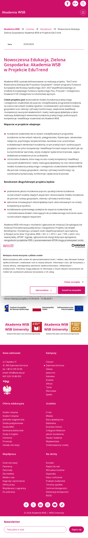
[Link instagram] (47, 504)
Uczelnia (33, 29)
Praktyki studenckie (55, 481)
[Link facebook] (26, 504)
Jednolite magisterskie (13, 419)
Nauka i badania (54, 437)
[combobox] (75, 3)
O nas (49, 412)
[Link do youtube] (54, 504)
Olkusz (49, 383)
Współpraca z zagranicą (14, 488)
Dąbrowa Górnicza (55, 365)
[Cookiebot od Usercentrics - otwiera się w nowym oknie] (73, 246)
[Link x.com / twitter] (33, 504)
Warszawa (51, 390)
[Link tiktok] (62, 504)
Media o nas (8, 477)
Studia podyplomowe (13, 423)
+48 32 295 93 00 (14, 369)
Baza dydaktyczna (54, 419)
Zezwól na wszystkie (71, 290)
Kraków (49, 380)
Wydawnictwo (52, 441)
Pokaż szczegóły (72, 282)
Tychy (49, 387)
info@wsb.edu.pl (17, 372)
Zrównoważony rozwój (57, 445)
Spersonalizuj (44, 290)
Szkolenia (7, 437)
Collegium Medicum (55, 430)
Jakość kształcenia (55, 434)
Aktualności (49, 29)
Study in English (10, 434)
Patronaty (7, 470)
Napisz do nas (53, 466)
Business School (54, 426)
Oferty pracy (9, 484)
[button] (67, 3)
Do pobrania (9, 491)
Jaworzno (50, 372)
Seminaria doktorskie (13, 430)
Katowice (50, 376)
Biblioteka (51, 423)
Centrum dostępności (56, 488)
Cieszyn (49, 361)
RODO (49, 495)
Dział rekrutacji (10, 462)
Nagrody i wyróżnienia (14, 481)
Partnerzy (7, 466)
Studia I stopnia (10, 412)
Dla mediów (8, 473)
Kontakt (50, 462)
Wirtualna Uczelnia (55, 470)
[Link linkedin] (40, 504)
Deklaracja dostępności (57, 491)
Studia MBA (8, 426)
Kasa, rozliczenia (54, 477)
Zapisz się (76, 529)
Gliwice (49, 369)
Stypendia (51, 473)
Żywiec (49, 394)
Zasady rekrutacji (11, 445)
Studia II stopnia (10, 416)
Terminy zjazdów (54, 484)
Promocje (7, 441)
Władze (49, 416)
